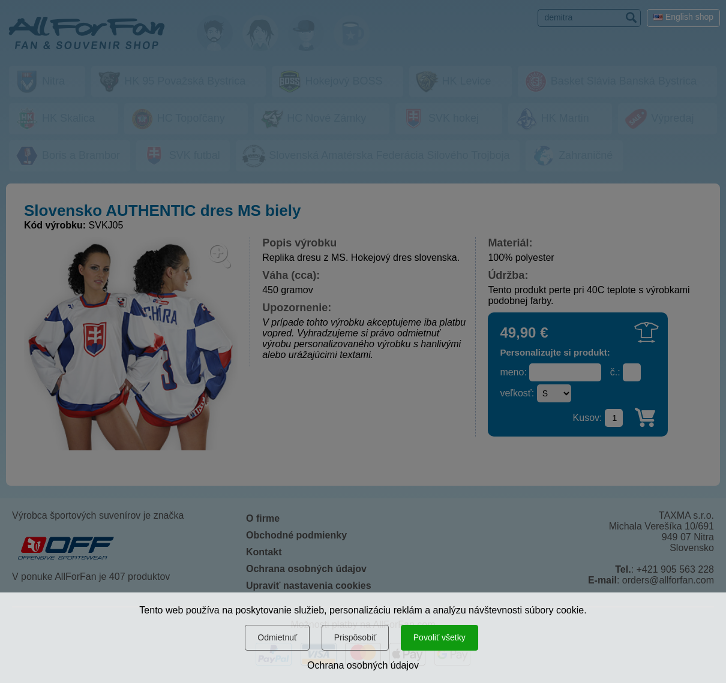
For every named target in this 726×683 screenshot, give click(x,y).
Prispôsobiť (355, 637)
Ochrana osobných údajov (363, 665)
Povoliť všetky (439, 637)
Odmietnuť (277, 637)
